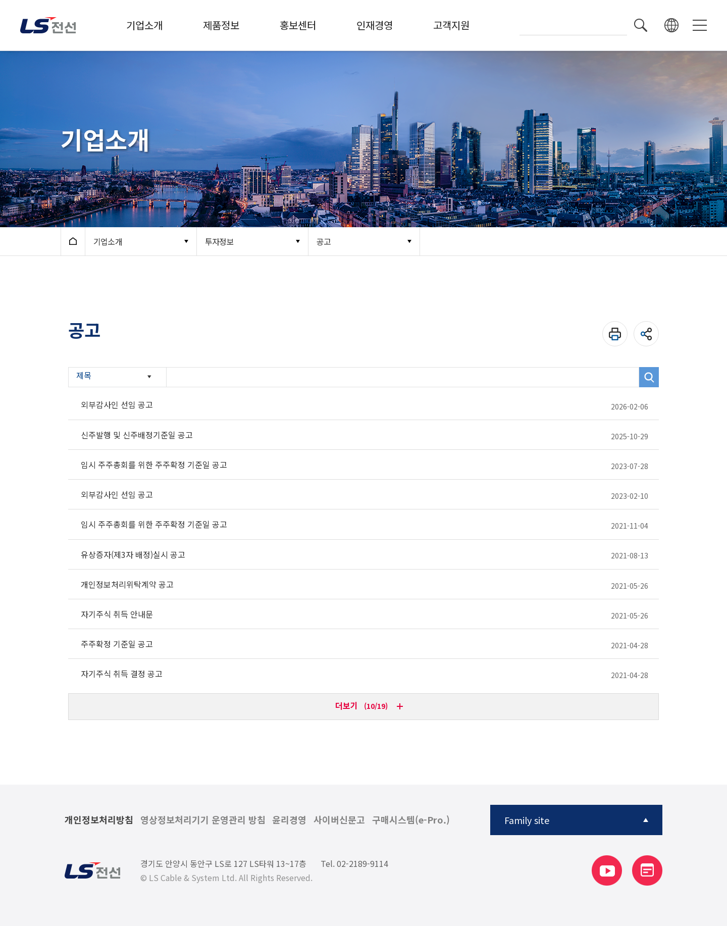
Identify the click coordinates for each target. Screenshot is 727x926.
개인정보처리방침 (99, 820)
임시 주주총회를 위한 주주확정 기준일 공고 (154, 464)
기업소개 (144, 25)
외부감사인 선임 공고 (117, 404)
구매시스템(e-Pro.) (411, 820)
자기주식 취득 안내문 (117, 614)
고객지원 (451, 25)
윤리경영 (289, 820)
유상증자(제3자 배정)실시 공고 (133, 554)
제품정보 (221, 25)
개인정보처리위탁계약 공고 (127, 584)
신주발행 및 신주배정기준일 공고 (137, 435)
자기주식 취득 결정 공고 (122, 673)
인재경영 (374, 25)
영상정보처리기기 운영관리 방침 (203, 820)
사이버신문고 (339, 820)
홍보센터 (298, 25)
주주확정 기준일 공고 (117, 644)
